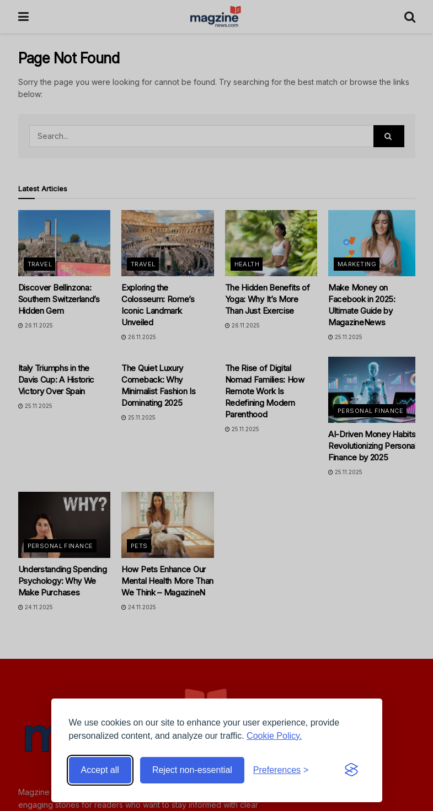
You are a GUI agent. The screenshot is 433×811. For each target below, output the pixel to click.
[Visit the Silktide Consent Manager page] (351, 770)
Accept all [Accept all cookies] (100, 770)
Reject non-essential (192, 770)
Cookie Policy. (274, 735)
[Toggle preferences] (281, 770)
